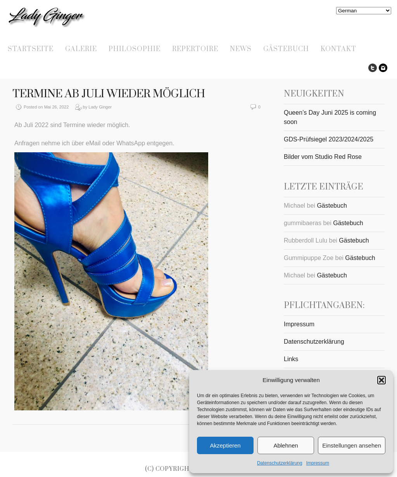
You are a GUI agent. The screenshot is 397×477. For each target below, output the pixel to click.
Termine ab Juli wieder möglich (108, 94)
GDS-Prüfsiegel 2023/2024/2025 (328, 139)
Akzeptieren (225, 445)
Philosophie (135, 49)
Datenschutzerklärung (279, 463)
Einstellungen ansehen (351, 445)
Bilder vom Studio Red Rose (323, 156)
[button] (381, 380)
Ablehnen (285, 445)
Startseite (31, 49)
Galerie (81, 49)
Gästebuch (286, 49)
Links (291, 359)
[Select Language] (363, 10)
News (241, 49)
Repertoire (195, 49)
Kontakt (338, 49)
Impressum (317, 463)
